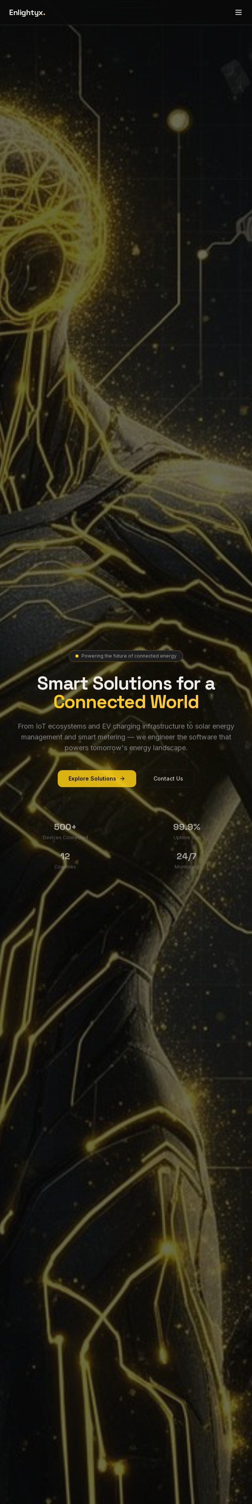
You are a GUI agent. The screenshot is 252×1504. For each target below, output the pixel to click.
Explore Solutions (96, 783)
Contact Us (168, 783)
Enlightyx (27, 12)
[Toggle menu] (238, 12)
